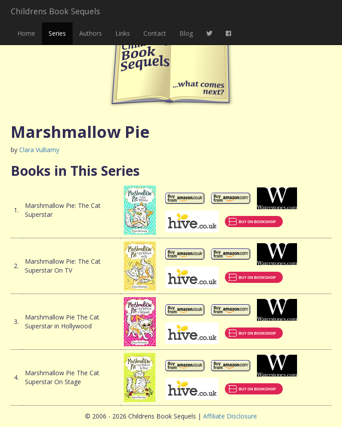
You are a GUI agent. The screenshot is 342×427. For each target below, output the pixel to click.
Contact (154, 33)
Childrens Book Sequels (55, 11)
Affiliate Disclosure (230, 416)
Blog (186, 33)
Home (26, 33)
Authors (90, 33)
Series (57, 33)
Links (122, 33)
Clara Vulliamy (39, 149)
